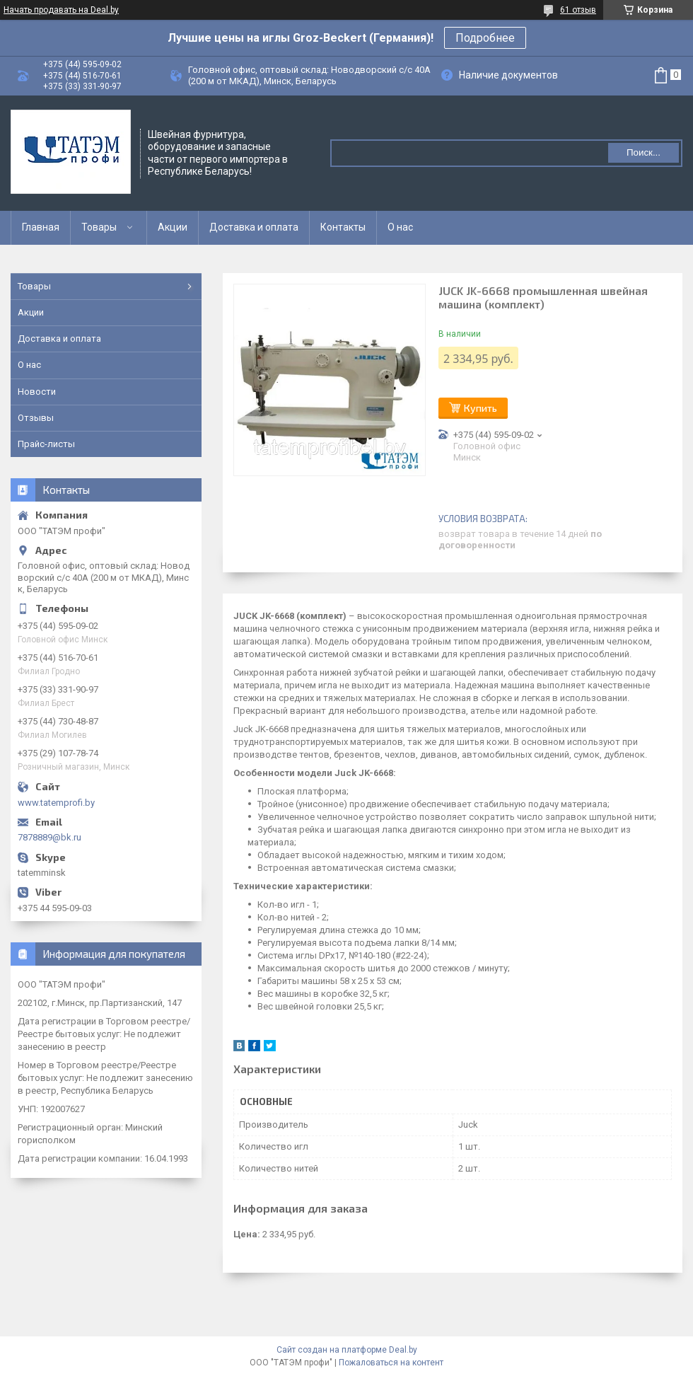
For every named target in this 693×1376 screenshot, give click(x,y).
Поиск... (643, 152)
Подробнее (485, 38)
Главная (40, 227)
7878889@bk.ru (49, 837)
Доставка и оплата (253, 227)
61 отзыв (578, 10)
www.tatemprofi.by (56, 802)
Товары (99, 227)
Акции (172, 227)
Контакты (343, 227)
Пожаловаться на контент (391, 1363)
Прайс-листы (46, 444)
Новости (37, 391)
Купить (480, 408)
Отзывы (36, 417)
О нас (400, 227)
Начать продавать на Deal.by (61, 10)
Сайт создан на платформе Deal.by (346, 1350)
